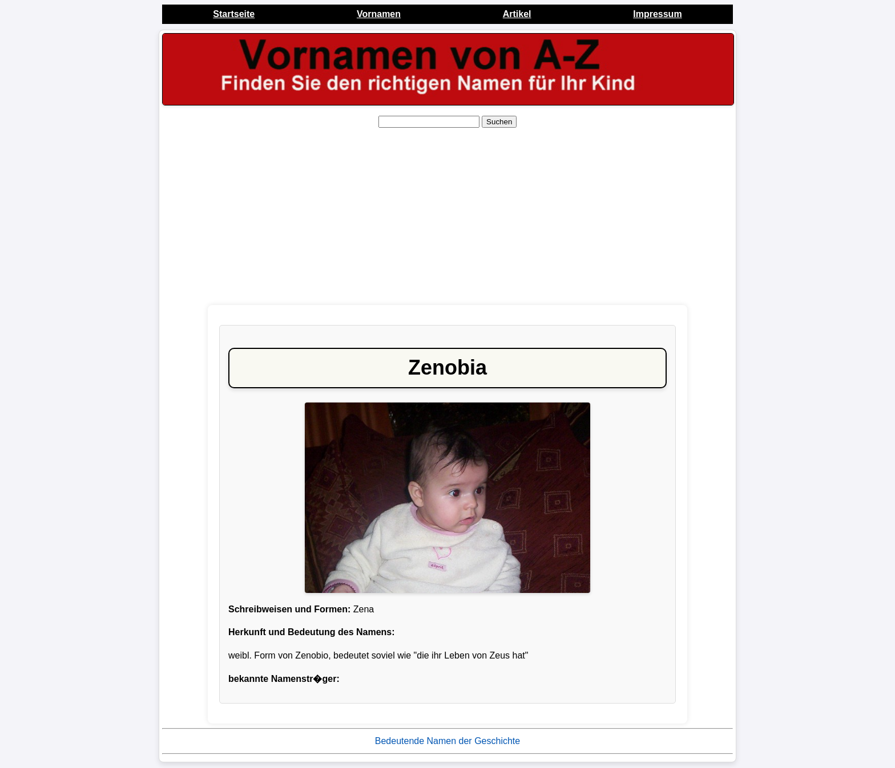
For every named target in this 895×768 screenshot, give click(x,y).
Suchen (499, 121)
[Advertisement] (447, 216)
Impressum (657, 14)
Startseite (234, 14)
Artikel (517, 14)
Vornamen (379, 14)
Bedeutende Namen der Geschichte (447, 741)
